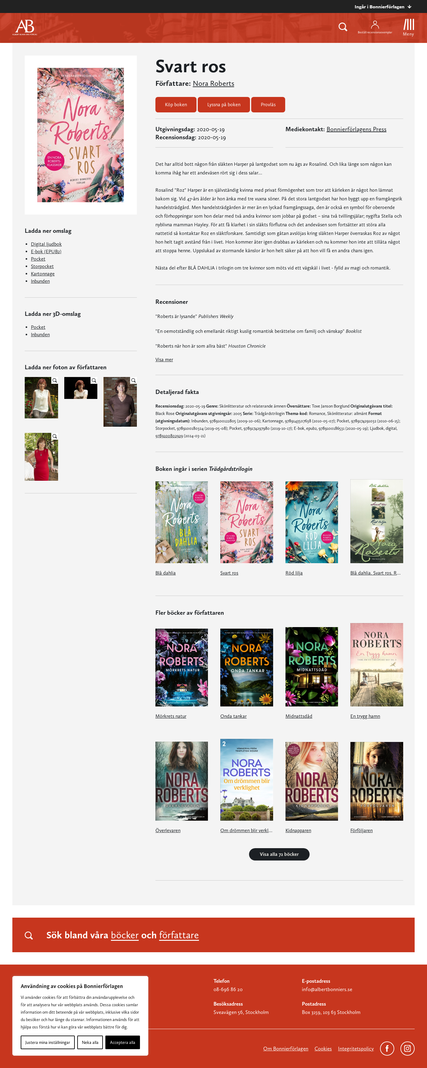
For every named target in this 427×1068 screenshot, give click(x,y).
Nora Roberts (213, 83)
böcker (125, 935)
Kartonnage (43, 274)
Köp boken (176, 104)
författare (179, 935)
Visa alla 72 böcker (279, 854)
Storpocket (42, 266)
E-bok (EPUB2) (46, 251)
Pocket (38, 259)
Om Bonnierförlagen (285, 1048)
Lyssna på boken (223, 104)
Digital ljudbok (46, 244)
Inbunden (40, 281)
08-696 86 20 (228, 989)
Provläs (268, 104)
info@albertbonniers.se (327, 989)
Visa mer (164, 359)
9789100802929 (169, 435)
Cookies (323, 1048)
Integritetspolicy (356, 1048)
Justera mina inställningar (47, 1042)
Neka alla (90, 1042)
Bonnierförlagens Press (357, 129)
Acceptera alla (122, 1042)
